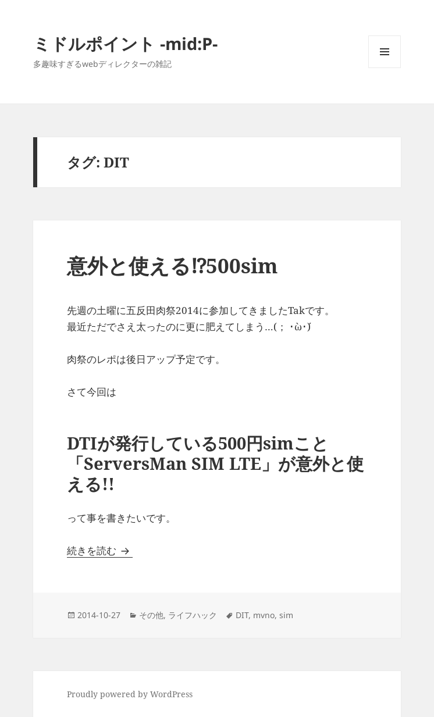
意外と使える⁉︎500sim (173, 265)
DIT (242, 614)
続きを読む (100, 550)
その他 (151, 614)
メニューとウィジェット (384, 67)
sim (286, 614)
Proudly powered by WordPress (130, 694)
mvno (264, 614)
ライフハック (192, 614)
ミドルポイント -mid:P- (125, 43)
